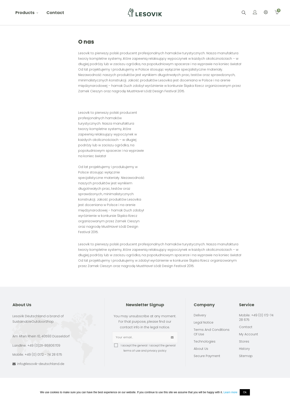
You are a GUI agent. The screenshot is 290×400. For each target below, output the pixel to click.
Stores (244, 341)
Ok (244, 392)
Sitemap (246, 356)
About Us (201, 348)
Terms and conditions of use (212, 331)
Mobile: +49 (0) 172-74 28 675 (256, 317)
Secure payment (207, 356)
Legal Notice (203, 322)
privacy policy (157, 351)
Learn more (230, 392)
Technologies (204, 341)
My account (248, 334)
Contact (245, 327)
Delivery (200, 315)
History (244, 348)
